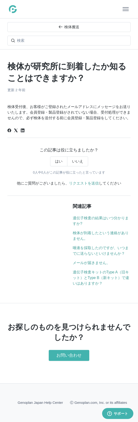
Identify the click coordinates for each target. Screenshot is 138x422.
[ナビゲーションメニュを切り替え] (126, 9)
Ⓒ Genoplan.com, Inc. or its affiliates (98, 402)
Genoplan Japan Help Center (40, 403)
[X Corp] (16, 131)
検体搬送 (69, 27)
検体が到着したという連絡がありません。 (101, 236)
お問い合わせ (69, 355)
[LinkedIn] (22, 131)
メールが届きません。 (91, 263)
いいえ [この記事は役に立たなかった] (77, 161)
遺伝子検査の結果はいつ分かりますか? (101, 221)
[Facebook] (9, 131)
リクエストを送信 (84, 183)
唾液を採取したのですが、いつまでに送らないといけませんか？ (101, 250)
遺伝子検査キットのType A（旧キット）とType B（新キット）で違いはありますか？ (101, 277)
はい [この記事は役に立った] (58, 161)
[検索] (69, 40)
